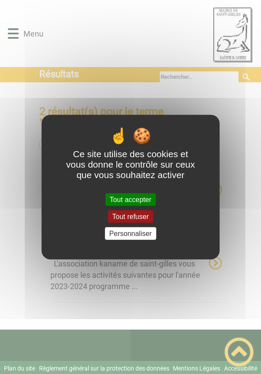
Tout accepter (130, 199)
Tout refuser (130, 216)
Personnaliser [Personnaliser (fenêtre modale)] (130, 233)
